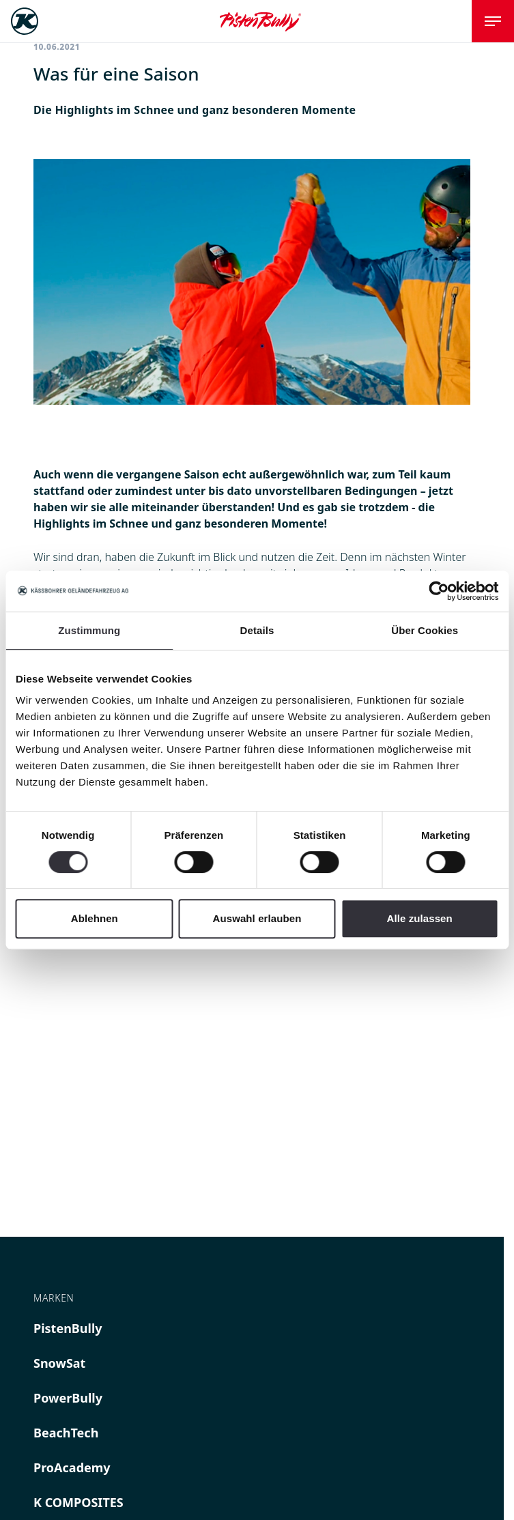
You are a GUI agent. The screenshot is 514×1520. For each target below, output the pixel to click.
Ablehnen (94, 918)
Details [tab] (257, 630)
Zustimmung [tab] (89, 630)
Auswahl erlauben (257, 918)
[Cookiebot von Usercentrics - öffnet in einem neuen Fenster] (438, 591)
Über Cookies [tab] (424, 630)
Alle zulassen (419, 918)
